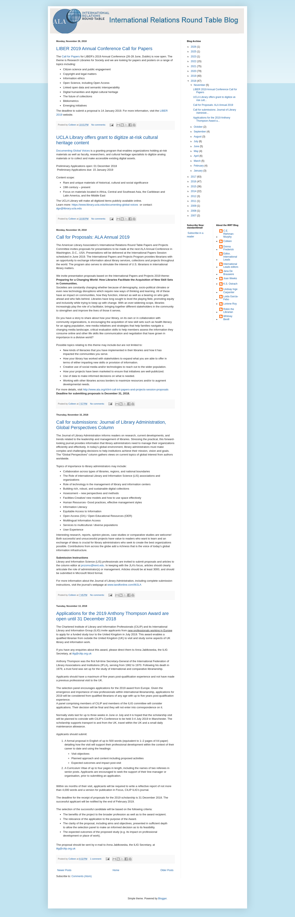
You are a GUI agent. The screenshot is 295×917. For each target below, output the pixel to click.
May (196, 151)
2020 (194, 71)
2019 (194, 75)
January (198, 170)
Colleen (227, 241)
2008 (194, 210)
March (197, 160)
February (199, 165)
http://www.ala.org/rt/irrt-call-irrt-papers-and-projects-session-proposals (125, 389)
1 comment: (96, 859)
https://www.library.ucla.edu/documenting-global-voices (105, 204)
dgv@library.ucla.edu (69, 208)
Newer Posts (64, 870)
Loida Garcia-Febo (230, 298)
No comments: (98, 124)
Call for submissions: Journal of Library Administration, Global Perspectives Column (111, 425)
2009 (194, 205)
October (198, 126)
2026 (194, 46)
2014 (194, 191)
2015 (194, 186)
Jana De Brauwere (228, 272)
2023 (194, 56)
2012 (194, 196)
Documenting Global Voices (73, 150)
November (200, 85)
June (197, 146)
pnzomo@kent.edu (92, 565)
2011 (194, 201)
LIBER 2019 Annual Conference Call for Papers (104, 48)
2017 (194, 176)
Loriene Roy (230, 303)
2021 (194, 66)
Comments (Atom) (81, 876)
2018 (194, 80)
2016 (194, 181)
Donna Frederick (228, 248)
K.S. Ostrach (230, 283)
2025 (194, 51)
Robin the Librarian (228, 310)
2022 (194, 61)
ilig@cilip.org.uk (81, 653)
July (196, 141)
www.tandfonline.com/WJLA (124, 584)
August (198, 136)
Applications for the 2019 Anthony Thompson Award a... (211, 119)
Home (116, 870)
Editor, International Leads (230, 256)
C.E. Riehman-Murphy (228, 233)
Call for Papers (71, 56)
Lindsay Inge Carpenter (230, 291)
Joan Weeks (230, 278)
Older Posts (166, 870)
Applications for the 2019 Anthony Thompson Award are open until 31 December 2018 (112, 616)
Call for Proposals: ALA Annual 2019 (92, 237)
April (196, 155)
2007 (194, 215)
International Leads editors (230, 265)
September (200, 131)
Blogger (162, 898)
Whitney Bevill (227, 318)
